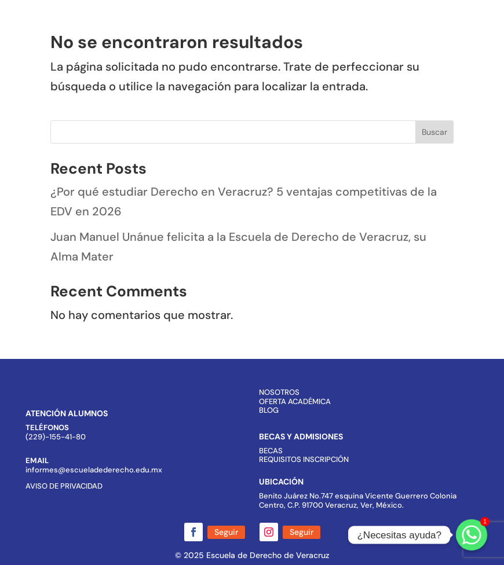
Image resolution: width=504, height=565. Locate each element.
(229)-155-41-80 (55, 437)
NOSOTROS (279, 392)
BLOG (269, 410)
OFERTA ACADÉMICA (295, 401)
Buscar (434, 132)
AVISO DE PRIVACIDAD (64, 486)
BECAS (271, 451)
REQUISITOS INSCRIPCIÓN (304, 459)
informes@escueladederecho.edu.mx (93, 470)
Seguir (226, 532)
